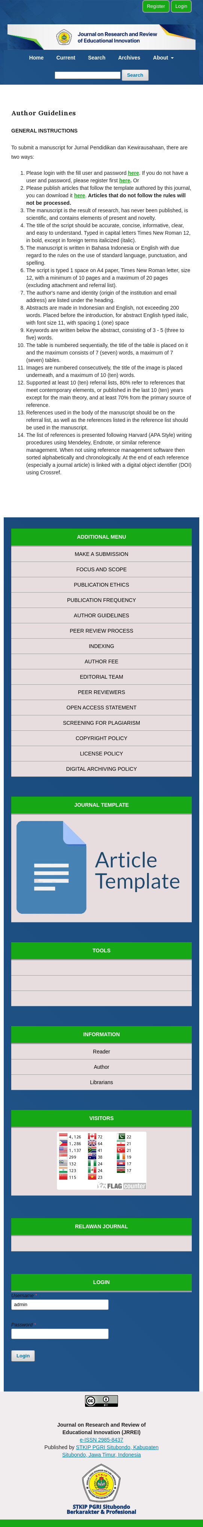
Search (97, 58)
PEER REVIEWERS (101, 692)
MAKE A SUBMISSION (101, 554)
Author (101, 1067)
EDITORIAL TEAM (101, 677)
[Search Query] (88, 75)
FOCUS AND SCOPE (101, 569)
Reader (101, 1052)
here (124, 180)
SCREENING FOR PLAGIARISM (101, 723)
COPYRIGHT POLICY (101, 738)
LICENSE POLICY (101, 754)
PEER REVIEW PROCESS (101, 631)
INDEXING (101, 646)
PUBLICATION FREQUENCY (101, 600)
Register (156, 6)
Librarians (101, 1082)
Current (65, 58)
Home (36, 58)
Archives (129, 58)
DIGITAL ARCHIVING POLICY (101, 769)
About (161, 58)
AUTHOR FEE (101, 661)
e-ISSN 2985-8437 (101, 1440)
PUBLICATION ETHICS (101, 585)
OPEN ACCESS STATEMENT (102, 708)
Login (181, 6)
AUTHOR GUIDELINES (101, 615)
